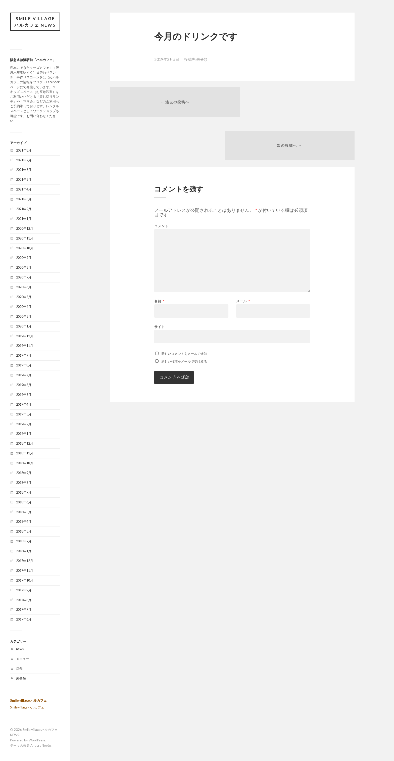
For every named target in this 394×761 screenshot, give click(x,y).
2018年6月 (23, 503)
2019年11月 (24, 346)
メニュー (22, 659)
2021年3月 (23, 200)
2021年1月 (23, 219)
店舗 (19, 669)
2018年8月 (23, 483)
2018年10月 (24, 463)
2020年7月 (23, 278)
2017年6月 (23, 620)
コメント (161, 184)
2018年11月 (24, 454)
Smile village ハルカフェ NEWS (35, 22)
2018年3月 (23, 532)
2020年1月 (23, 326)
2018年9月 (23, 473)
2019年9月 (23, 356)
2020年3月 (23, 317)
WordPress (37, 741)
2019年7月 (23, 375)
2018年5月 (23, 512)
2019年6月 (23, 385)
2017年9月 (23, 591)
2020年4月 (23, 307)
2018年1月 (23, 551)
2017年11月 (24, 571)
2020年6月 (23, 288)
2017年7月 (23, 610)
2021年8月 (23, 151)
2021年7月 (23, 160)
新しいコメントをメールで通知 (184, 312)
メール (243, 259)
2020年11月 (24, 238)
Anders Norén (40, 746)
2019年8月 (23, 366)
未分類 (21, 679)
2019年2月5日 (166, 59)
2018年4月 (23, 522)
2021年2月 (23, 209)
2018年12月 (24, 444)
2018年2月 (23, 542)
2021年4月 (23, 190)
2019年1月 (23, 434)
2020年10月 (24, 248)
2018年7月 (23, 493)
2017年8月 (23, 600)
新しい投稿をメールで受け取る (184, 320)
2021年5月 (23, 180)
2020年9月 (23, 258)
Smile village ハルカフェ (28, 701)
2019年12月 (24, 336)
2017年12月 (24, 561)
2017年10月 (24, 581)
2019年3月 (23, 414)
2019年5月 (23, 395)
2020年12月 (24, 229)
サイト (159, 285)
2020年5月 (23, 297)
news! (20, 649)
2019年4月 (23, 405)
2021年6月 (23, 170)
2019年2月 (23, 424)
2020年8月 (23, 268)
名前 (159, 259)
